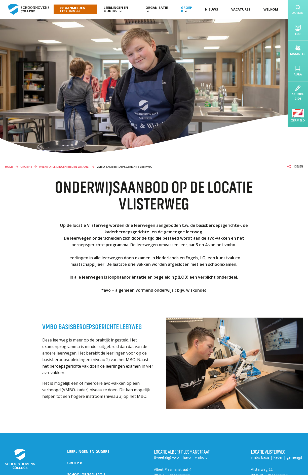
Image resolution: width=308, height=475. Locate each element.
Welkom (270, 9)
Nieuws (211, 9)
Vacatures (240, 9)
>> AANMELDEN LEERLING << (72, 9)
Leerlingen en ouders (116, 9)
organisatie (156, 7)
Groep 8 (186, 9)
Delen (298, 166)
